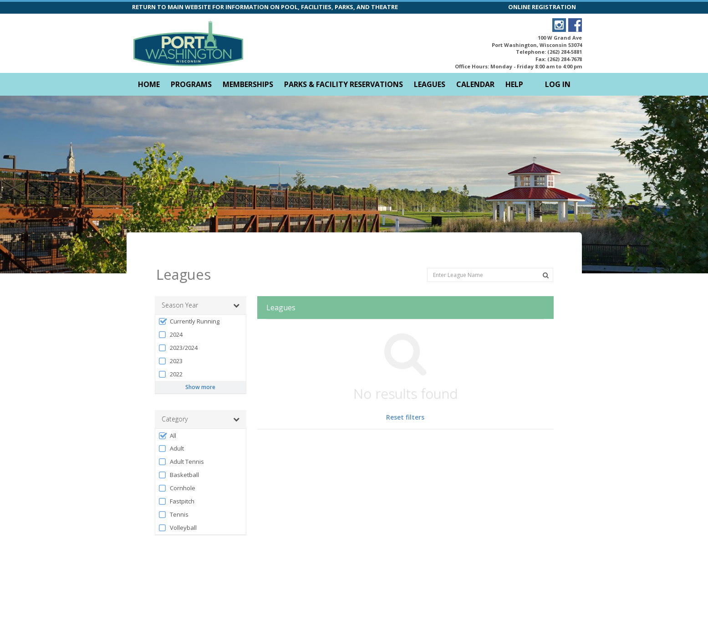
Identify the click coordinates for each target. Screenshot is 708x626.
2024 (170, 318)
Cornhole (176, 471)
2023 (170, 344)
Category (200, 403)
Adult (171, 432)
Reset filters (405, 400)
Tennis (173, 498)
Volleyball (177, 511)
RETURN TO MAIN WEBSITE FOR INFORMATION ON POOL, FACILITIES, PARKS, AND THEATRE (265, 7)
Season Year (200, 289)
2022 (170, 358)
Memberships (248, 84)
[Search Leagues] (545, 258)
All (167, 419)
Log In (557, 84)
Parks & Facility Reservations (343, 84)
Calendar (475, 84)
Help (514, 84)
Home (149, 84)
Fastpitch (176, 485)
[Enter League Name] (490, 258)
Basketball (178, 458)
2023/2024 (178, 331)
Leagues (429, 84)
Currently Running (188, 305)
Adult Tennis (181, 445)
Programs (191, 84)
